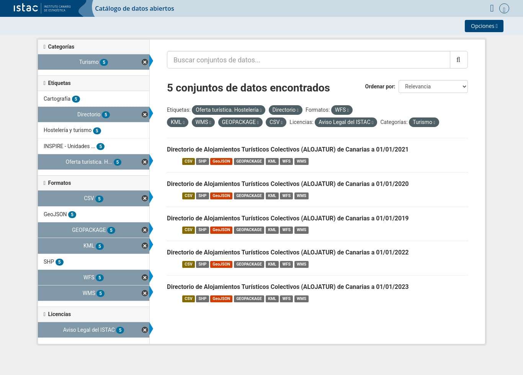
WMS (301, 161)
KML (272, 161)
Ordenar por (379, 86)
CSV (188, 161)
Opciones (484, 25)
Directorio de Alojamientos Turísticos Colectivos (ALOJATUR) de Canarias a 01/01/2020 (288, 184)
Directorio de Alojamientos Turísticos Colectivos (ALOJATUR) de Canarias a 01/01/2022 (288, 252)
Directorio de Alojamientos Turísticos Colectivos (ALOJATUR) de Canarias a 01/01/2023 (288, 286)
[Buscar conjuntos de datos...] (308, 59)
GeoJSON (221, 161)
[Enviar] (459, 59)
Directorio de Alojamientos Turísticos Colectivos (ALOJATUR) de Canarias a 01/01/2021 (288, 149)
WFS (287, 161)
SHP (203, 161)
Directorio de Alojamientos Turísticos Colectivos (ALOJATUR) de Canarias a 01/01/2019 (288, 218)
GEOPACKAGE (249, 161)
